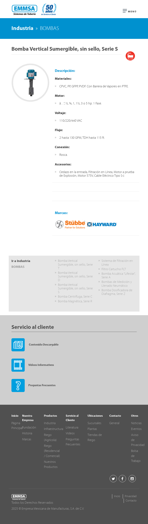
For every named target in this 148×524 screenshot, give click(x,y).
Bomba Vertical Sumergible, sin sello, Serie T (75, 264)
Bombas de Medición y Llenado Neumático (117, 283)
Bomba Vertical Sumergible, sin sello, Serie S (75, 288)
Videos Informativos (32, 365)
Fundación (29, 427)
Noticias (136, 423)
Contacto (131, 500)
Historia (27, 433)
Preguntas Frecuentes (33, 385)
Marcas (26, 439)
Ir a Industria (20, 261)
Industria (22, 28)
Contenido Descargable (34, 344)
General (114, 423)
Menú (130, 11)
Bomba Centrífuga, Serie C (75, 296)
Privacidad (131, 496)
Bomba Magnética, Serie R (75, 301)
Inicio (117, 496)
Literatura (72, 427)
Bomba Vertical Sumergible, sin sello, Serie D (75, 276)
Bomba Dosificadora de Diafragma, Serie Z (117, 292)
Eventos (136, 429)
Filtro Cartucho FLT (114, 269)
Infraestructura (53, 429)
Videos (70, 433)
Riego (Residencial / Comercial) (52, 451)
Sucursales (94, 423)
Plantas (92, 429)
